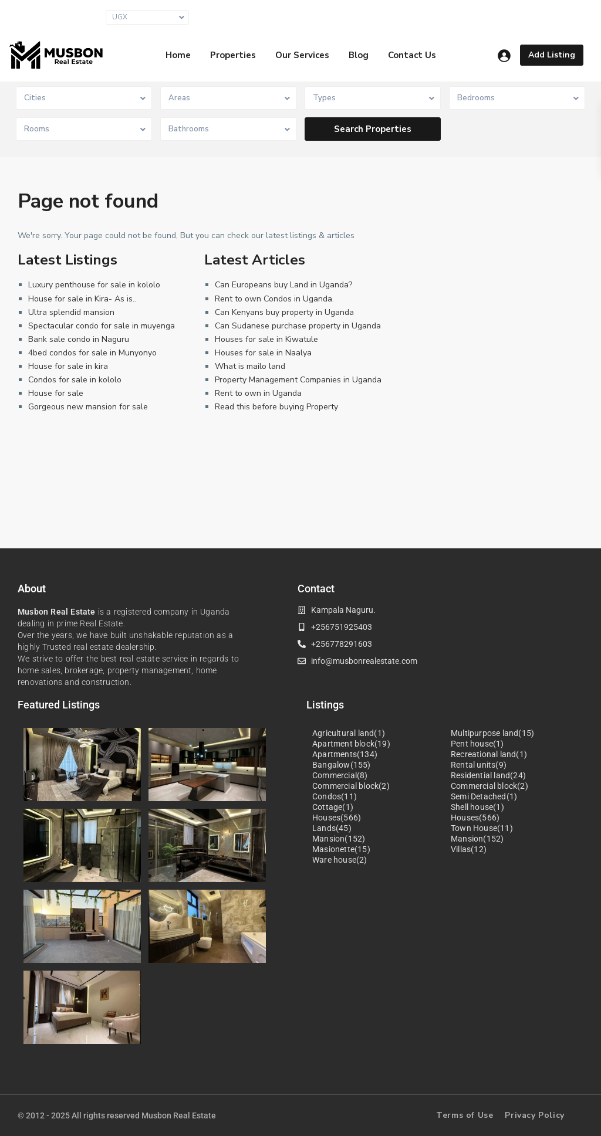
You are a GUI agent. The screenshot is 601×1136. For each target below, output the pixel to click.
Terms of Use (464, 1115)
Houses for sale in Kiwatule (266, 339)
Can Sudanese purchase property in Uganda (298, 325)
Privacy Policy (534, 1115)
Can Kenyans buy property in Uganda (284, 312)
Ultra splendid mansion (71, 312)
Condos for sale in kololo (74, 379)
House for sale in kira (68, 366)
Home (178, 55)
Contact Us (412, 55)
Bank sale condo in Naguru (78, 339)
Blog (359, 55)
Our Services (302, 55)
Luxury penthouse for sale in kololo (94, 284)
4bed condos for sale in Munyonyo (92, 352)
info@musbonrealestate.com (424, 16)
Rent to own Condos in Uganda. (274, 298)
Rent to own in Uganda (258, 393)
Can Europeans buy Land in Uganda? (283, 284)
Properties (233, 55)
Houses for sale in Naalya (263, 352)
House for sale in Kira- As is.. (82, 298)
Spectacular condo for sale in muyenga (101, 325)
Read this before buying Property (276, 406)
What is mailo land (250, 366)
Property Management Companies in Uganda (298, 379)
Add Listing (551, 54)
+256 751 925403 (541, 16)
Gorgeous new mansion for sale (88, 406)
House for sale (55, 393)
